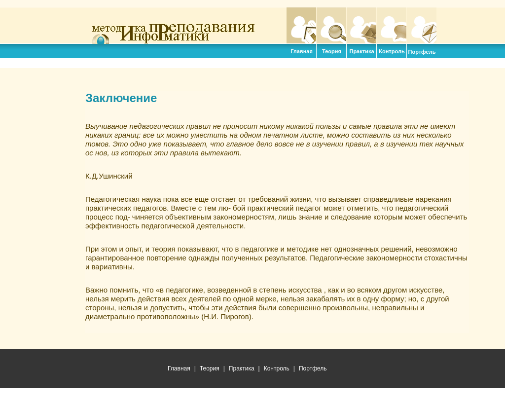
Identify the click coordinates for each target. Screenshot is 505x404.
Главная (301, 25)
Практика (361, 25)
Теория (331, 25)
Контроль (391, 25)
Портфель (421, 25)
